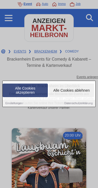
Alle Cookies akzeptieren (25, 91)
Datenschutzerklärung (78, 103)
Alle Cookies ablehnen (71, 91)
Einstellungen (14, 103)
